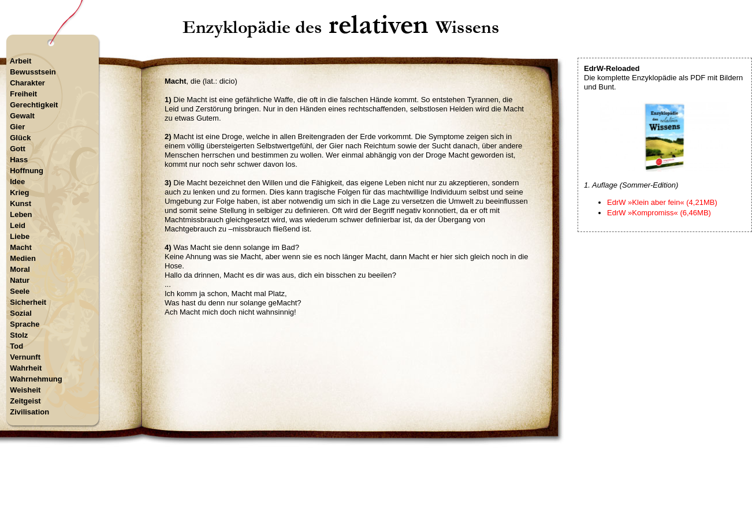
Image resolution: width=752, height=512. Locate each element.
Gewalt (22, 115)
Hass (19, 159)
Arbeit (21, 61)
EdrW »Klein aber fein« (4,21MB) (662, 202)
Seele (19, 291)
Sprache (24, 324)
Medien (23, 258)
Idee (17, 181)
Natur (19, 280)
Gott (17, 148)
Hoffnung (26, 170)
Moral (20, 269)
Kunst (20, 203)
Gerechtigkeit (34, 104)
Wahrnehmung (36, 379)
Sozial (21, 313)
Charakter (27, 83)
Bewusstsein (32, 72)
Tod (16, 346)
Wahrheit (26, 368)
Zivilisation (29, 412)
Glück (20, 137)
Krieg (19, 192)
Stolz (19, 335)
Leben (21, 214)
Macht (21, 247)
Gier (17, 126)
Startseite (342, 462)
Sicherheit (28, 302)
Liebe (19, 236)
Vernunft (25, 357)
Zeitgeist (25, 401)
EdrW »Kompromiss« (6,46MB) (659, 212)
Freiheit (23, 93)
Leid (17, 225)
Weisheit (25, 390)
